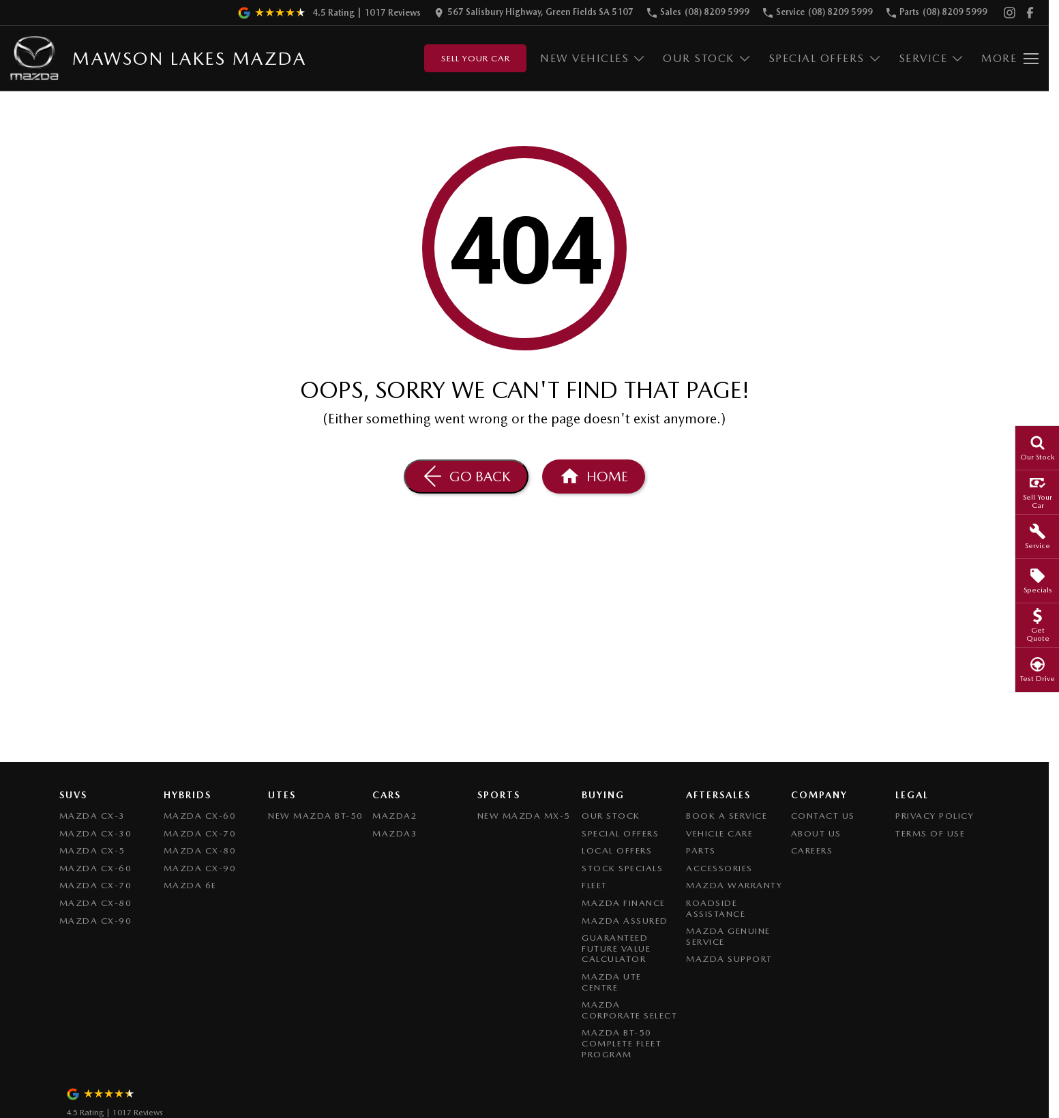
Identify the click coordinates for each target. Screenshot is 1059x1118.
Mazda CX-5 (92, 850)
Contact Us (823, 816)
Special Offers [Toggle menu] (825, 58)
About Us (816, 833)
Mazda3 (394, 833)
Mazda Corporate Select (629, 1010)
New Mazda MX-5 (524, 816)
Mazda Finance (624, 903)
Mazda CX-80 (95, 903)
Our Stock (611, 816)
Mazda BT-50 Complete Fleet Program (621, 1043)
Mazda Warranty (734, 885)
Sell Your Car (475, 58)
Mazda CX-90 (95, 921)
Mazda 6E (190, 885)
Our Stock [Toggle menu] (707, 58)
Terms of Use (930, 833)
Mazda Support (729, 959)
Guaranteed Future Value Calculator (616, 948)
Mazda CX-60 (95, 868)
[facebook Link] (1030, 12)
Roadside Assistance (715, 908)
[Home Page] (593, 476)
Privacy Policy (934, 816)
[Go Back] (466, 476)
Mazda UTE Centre (612, 982)
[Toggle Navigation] (1010, 58)
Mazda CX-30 (95, 833)
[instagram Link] (1009, 12)
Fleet (595, 885)
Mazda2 (394, 816)
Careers (812, 850)
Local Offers (617, 850)
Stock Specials (622, 868)
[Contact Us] (533, 12)
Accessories (719, 868)
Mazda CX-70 (95, 885)
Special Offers (620, 833)
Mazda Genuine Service (728, 936)
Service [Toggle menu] (932, 58)
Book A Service (726, 816)
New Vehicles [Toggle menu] (593, 58)
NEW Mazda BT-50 (315, 816)
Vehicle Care (719, 833)
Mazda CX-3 (92, 816)
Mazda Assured (625, 921)
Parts (701, 850)
